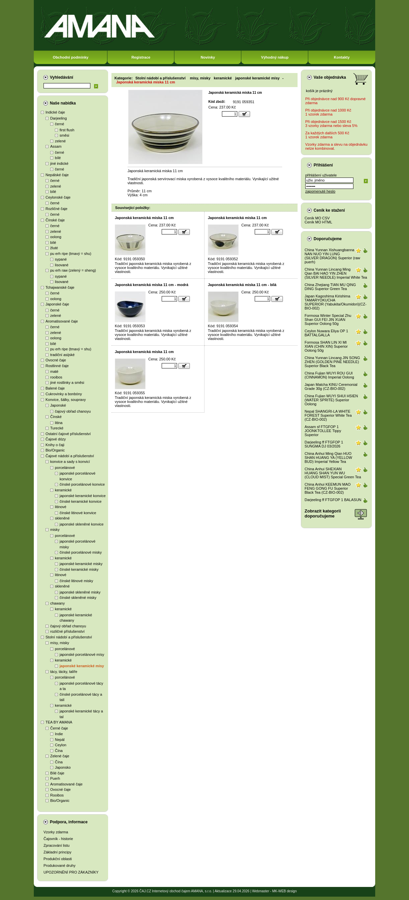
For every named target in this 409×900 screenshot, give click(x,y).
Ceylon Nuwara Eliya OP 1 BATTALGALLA (326, 333)
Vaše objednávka (330, 77)
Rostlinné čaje (57, 366)
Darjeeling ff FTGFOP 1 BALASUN (333, 500)
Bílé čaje (57, 773)
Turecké (56, 428)
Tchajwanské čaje (60, 287)
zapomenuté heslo (320, 191)
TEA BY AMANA (59, 722)
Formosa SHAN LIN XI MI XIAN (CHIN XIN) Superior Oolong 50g (326, 346)
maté (54, 371)
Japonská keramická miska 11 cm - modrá (151, 285)
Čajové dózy (56, 439)
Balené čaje (55, 388)
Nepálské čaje (57, 175)
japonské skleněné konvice (81, 524)
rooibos (56, 377)
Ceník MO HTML (318, 222)
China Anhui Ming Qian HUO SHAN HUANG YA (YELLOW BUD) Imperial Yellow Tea (328, 458)
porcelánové (65, 468)
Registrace (141, 57)
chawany (57, 603)
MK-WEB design (284, 891)
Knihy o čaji (55, 445)
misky (55, 530)
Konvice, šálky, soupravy (66, 400)
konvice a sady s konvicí (70, 462)
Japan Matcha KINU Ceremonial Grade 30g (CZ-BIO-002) (331, 387)
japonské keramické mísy (82, 666)
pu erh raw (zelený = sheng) (73, 270)
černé (59, 124)
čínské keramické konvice (80, 501)
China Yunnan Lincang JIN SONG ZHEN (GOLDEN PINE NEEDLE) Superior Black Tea (332, 362)
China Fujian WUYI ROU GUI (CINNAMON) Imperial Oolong (329, 375)
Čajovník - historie (58, 839)
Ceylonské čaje (58, 197)
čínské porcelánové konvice (82, 484)
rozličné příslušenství (67, 631)
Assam (56, 146)
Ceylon (60, 745)
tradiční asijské (62, 355)
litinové (60, 507)
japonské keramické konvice (83, 496)
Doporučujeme (328, 238)
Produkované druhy (59, 865)
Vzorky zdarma (56, 832)
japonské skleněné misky (80, 592)
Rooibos (57, 795)
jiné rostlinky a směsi (67, 382)
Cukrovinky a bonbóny (64, 394)
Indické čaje (55, 112)
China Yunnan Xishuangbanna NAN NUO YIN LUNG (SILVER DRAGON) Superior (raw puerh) (332, 256)
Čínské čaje (55, 220)
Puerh (55, 778)
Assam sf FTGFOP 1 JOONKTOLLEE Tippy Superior (323, 431)
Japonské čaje (57, 304)
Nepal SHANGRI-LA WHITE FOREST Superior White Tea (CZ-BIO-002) (328, 415)
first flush (67, 130)
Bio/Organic (55, 450)
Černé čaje (59, 728)
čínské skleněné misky (78, 598)
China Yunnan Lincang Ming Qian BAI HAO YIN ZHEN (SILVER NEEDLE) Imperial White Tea (336, 273)
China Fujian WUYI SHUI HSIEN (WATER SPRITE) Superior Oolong (331, 400)
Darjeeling (58, 118)
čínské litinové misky (76, 581)
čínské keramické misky (79, 569)
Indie (59, 734)
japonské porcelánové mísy (82, 654)
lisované (61, 265)
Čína (59, 751)
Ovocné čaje (56, 360)
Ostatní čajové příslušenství (68, 434)
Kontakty (341, 57)
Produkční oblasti (58, 859)
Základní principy (57, 852)
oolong (55, 237)
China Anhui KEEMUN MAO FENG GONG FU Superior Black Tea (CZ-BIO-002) (328, 488)
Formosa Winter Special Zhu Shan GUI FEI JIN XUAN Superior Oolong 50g (328, 320)
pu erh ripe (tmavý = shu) (70, 254)
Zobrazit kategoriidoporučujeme (323, 513)
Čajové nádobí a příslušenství (70, 456)
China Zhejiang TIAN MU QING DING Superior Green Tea (330, 287)
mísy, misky (59, 643)
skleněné (62, 518)
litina (59, 423)
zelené (60, 141)
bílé (58, 158)
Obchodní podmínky (70, 57)
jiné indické (59, 163)
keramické (63, 490)
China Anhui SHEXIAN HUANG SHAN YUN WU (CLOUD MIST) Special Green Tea (333, 473)
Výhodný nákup (275, 57)
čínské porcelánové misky (81, 552)
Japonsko (63, 767)
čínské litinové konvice (78, 513)
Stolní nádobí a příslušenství (69, 637)
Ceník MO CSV (317, 218)
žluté (54, 248)
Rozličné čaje (56, 209)
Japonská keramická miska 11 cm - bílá (242, 285)
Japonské (58, 405)
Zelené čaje (59, 756)
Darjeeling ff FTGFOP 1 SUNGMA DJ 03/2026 (324, 444)
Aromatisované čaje (62, 321)
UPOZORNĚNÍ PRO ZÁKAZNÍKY (71, 872)
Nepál (60, 740)
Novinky (208, 57)
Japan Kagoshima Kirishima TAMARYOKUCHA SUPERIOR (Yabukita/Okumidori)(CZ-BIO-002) (335, 302)
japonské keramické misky (81, 564)
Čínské (56, 417)
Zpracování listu (57, 845)
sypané (61, 259)
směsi (64, 135)
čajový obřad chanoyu (73, 411)
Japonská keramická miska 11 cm (145, 82)
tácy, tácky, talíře (63, 672)
